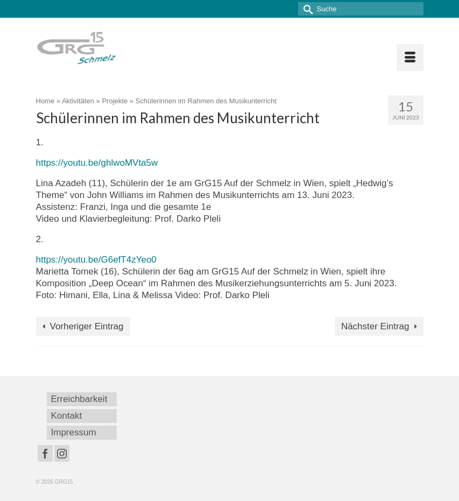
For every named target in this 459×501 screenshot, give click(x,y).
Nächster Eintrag (375, 326)
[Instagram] (61, 453)
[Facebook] (45, 453)
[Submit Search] (306, 9)
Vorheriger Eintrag (87, 326)
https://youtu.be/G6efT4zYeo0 (96, 260)
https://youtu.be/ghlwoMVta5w (97, 163)
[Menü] (410, 57)
